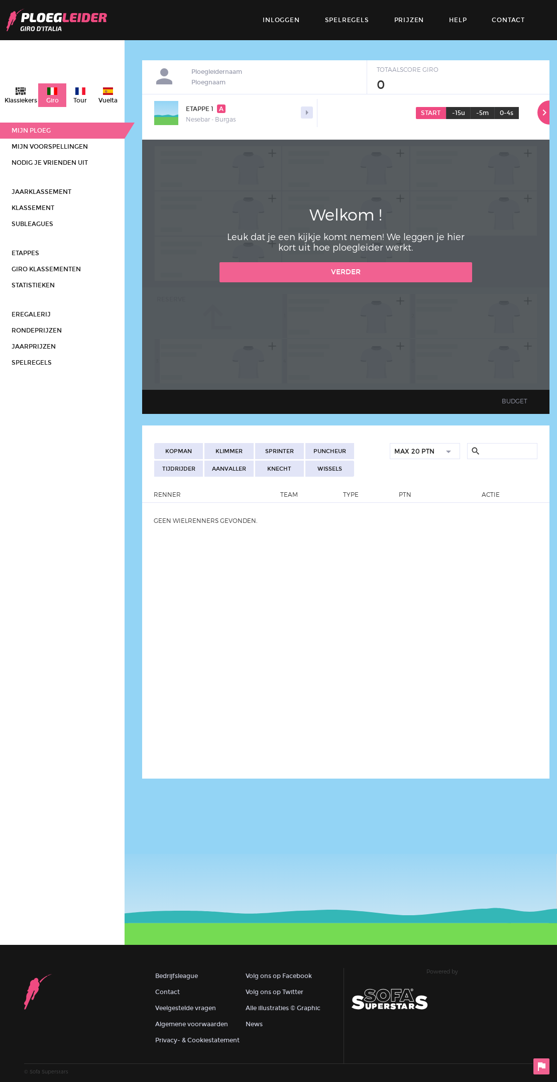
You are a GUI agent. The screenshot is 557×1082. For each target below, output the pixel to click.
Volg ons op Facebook (279, 976)
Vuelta (108, 100)
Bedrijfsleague (176, 976)
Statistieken (33, 285)
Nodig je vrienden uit (50, 162)
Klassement (33, 207)
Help (458, 20)
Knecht (279, 469)
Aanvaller (229, 469)
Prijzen (409, 20)
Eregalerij (31, 314)
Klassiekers (21, 100)
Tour (80, 100)
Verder (346, 272)
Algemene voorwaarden (191, 1024)
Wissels (329, 469)
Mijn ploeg (31, 130)
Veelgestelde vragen (185, 1008)
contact (508, 20)
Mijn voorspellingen (50, 146)
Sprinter (279, 451)
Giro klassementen (46, 269)
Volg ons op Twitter (274, 992)
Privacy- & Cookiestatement (197, 1040)
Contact (167, 992)
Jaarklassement (41, 191)
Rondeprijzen (37, 330)
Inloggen (281, 20)
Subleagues (32, 224)
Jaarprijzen (34, 346)
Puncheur (329, 451)
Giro (52, 100)
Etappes (25, 253)
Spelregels (347, 20)
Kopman (178, 451)
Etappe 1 (206, 108)
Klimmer (229, 451)
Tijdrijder (178, 469)
